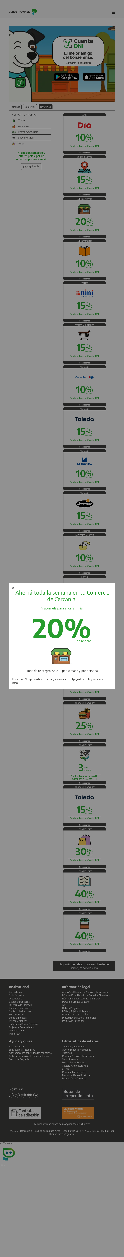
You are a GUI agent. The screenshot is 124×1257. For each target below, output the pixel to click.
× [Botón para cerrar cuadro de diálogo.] (13, 587)
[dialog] (62, 636)
